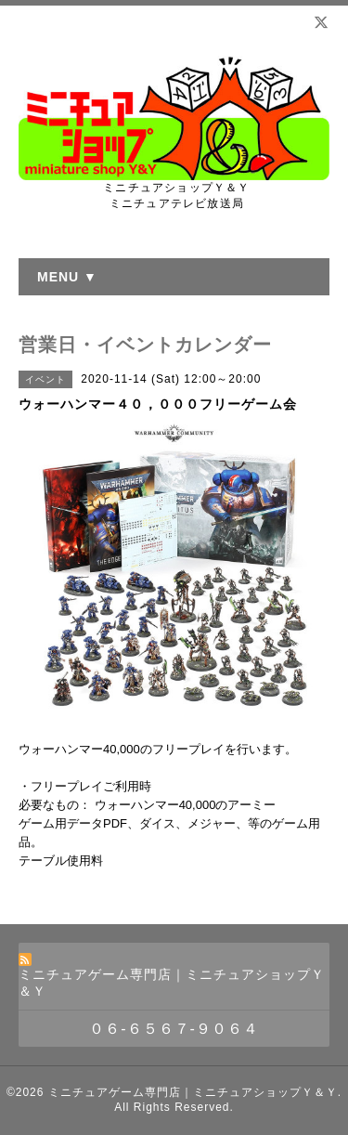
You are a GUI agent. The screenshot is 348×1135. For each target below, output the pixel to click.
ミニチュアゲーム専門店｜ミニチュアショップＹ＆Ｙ (193, 1092)
